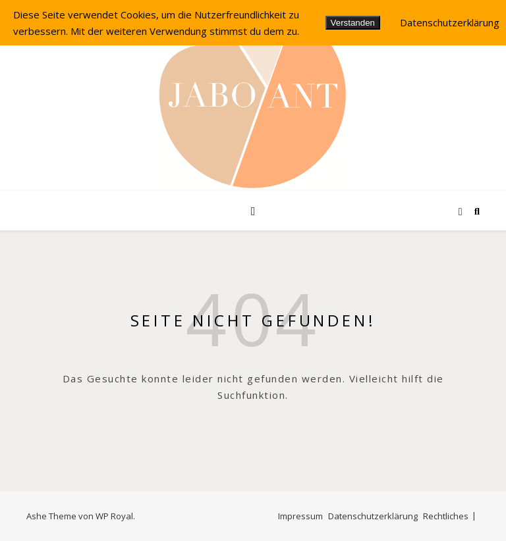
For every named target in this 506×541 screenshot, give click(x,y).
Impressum (300, 516)
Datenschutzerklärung (373, 516)
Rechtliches (445, 516)
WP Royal (114, 516)
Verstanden (353, 23)
